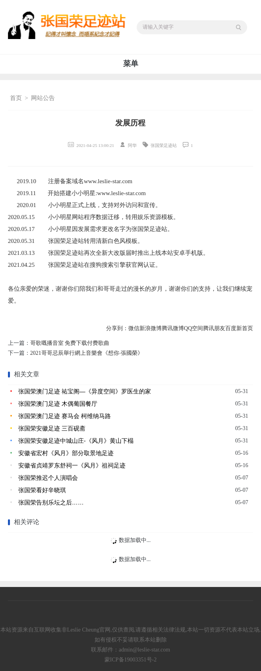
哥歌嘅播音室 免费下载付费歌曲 (70, 343)
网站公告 (43, 98)
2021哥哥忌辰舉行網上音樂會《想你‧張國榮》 (86, 353)
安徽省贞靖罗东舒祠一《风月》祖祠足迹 (72, 465)
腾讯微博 (173, 328)
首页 (16, 98)
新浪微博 (150, 328)
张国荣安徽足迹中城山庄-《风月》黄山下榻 (75, 440)
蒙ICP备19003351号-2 (130, 660)
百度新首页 (239, 328)
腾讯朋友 (214, 328)
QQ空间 (193, 328)
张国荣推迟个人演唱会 (48, 477)
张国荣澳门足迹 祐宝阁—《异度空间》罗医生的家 (84, 391)
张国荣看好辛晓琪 (42, 490)
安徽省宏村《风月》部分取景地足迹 (66, 453)
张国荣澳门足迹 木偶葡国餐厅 (57, 403)
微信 (133, 328)
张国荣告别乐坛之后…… (51, 502)
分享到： (117, 328)
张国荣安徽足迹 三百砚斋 (51, 428)
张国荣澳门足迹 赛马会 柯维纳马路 (64, 416)
